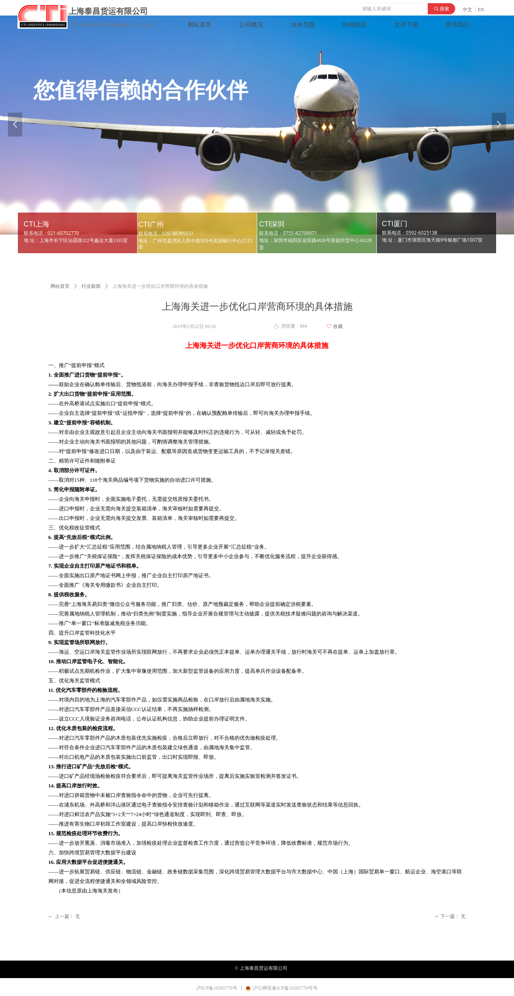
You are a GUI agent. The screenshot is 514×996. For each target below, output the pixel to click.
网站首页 (60, 286)
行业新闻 (91, 286)
